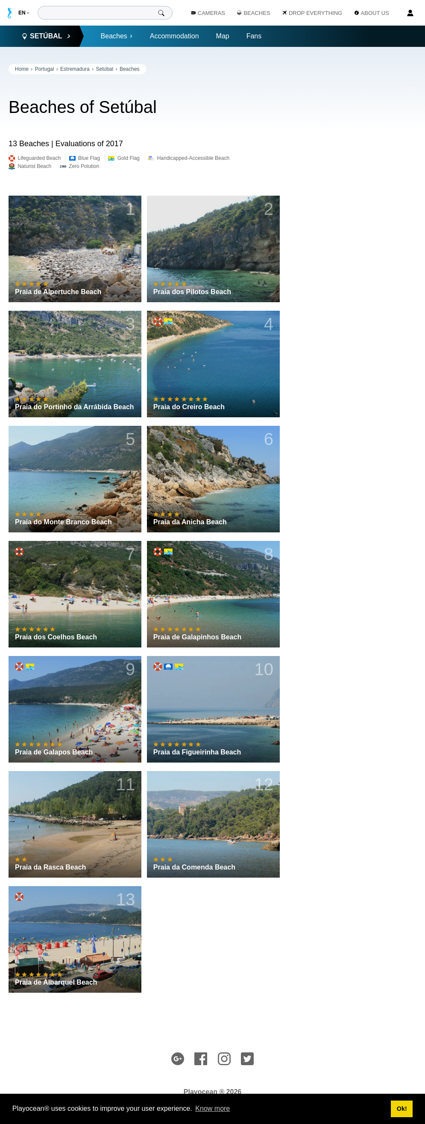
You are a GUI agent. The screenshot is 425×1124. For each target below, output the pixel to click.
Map (222, 36)
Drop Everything (312, 13)
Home (22, 69)
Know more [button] (212, 1108)
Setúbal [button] (46, 36)
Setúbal (104, 69)
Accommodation (174, 36)
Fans (254, 36)
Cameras (208, 13)
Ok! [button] (402, 1108)
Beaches (117, 36)
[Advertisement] (352, 117)
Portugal (44, 69)
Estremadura (75, 69)
